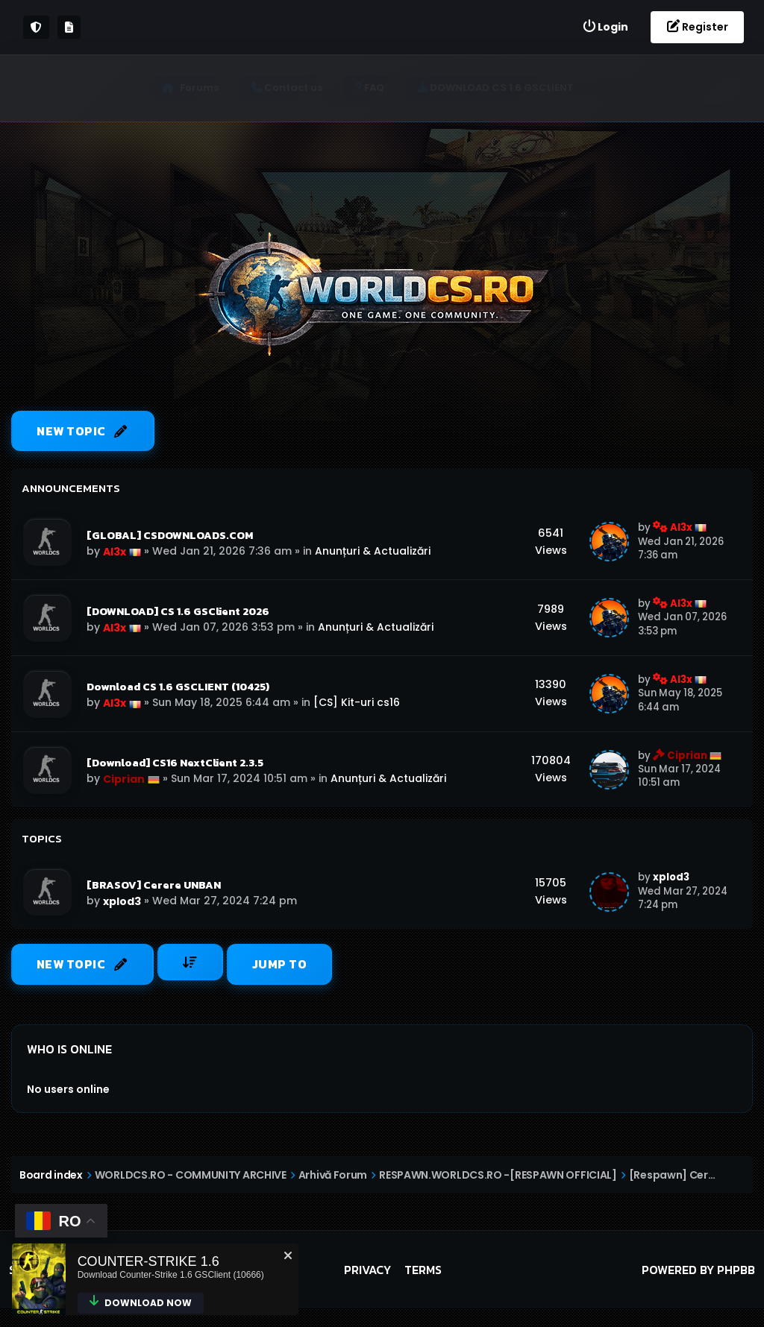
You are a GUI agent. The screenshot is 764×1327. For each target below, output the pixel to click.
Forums (204, 88)
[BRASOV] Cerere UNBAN (154, 885)
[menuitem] (605, 27)
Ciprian (124, 779)
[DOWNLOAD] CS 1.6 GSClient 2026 (178, 611)
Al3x (114, 551)
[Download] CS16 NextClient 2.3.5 (175, 763)
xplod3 (122, 902)
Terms (423, 1270)
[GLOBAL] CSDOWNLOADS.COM (170, 535)
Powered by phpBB (698, 1270)
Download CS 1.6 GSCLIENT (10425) (178, 687)
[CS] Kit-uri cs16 (356, 703)
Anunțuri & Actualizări (372, 550)
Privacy (367, 1270)
